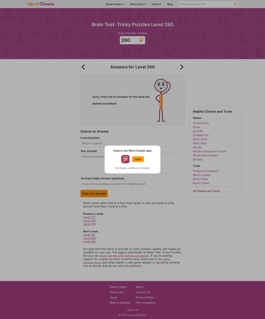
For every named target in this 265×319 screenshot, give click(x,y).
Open (138, 159)
